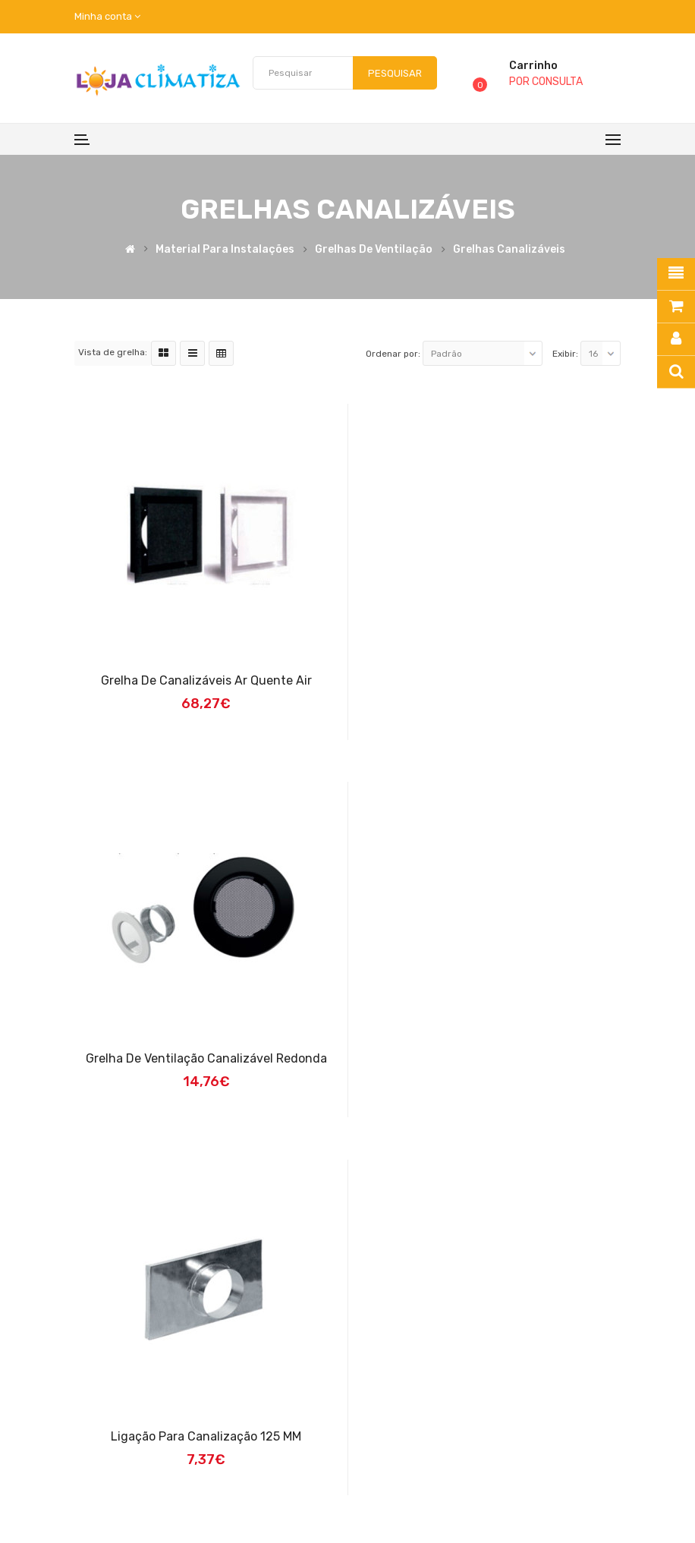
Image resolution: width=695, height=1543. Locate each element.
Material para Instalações (225, 249)
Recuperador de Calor (251, 1491)
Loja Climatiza (113, 1491)
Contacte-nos (524, 1415)
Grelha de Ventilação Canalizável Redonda (490, 680)
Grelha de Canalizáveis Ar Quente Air (205, 680)
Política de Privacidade (379, 1415)
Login (501, 1360)
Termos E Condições (372, 1387)
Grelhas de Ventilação (373, 249)
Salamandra (336, 1491)
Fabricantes (518, 1387)
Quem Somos (355, 1360)
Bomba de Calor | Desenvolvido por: (501, 1491)
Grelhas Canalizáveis (509, 249)
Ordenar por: (393, 353)
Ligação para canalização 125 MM (205, 1058)
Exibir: (565, 353)
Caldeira (390, 1491)
